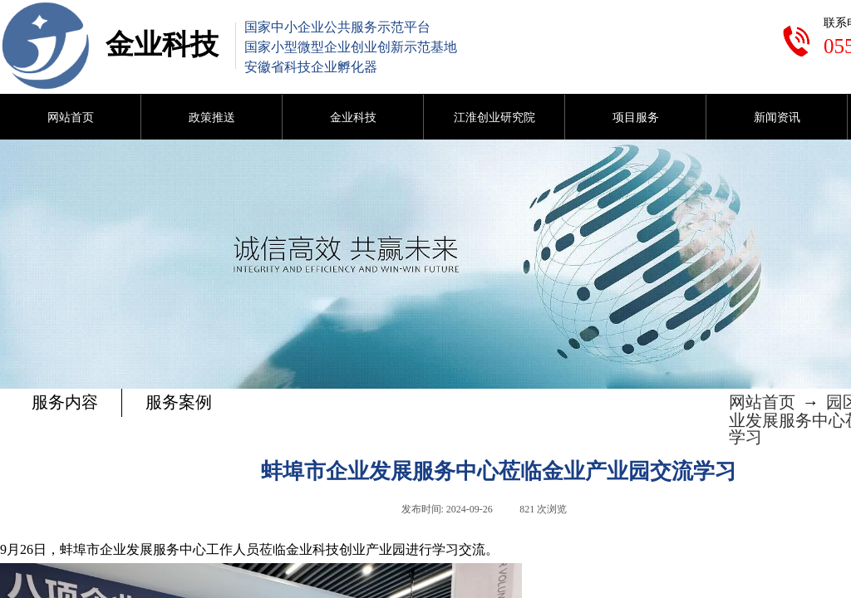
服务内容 (65, 402)
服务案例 (178, 402)
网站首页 (762, 402)
